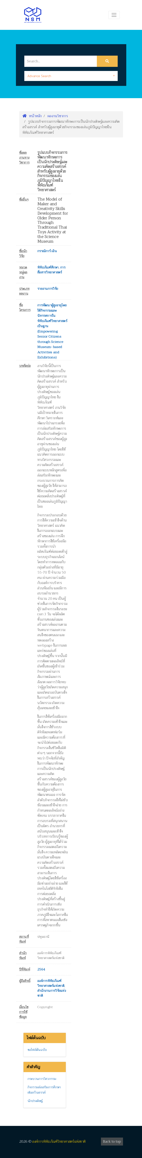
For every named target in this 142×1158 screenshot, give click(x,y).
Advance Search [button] (39, 75)
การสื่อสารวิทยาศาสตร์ (51, 270)
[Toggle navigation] (114, 15)
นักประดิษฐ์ (35, 1101)
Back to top (112, 1142)
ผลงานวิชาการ (58, 116)
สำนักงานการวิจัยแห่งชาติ (51, 993)
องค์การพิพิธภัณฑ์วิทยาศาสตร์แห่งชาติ (50, 983)
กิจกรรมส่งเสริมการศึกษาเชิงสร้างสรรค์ (44, 1089)
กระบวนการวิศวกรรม (42, 1079)
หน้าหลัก (32, 116)
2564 (41, 969)
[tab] (71, 76)
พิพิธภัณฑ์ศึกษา (48, 267)
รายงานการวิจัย (47, 289)
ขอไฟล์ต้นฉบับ (37, 1050)
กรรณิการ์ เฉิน (47, 251)
